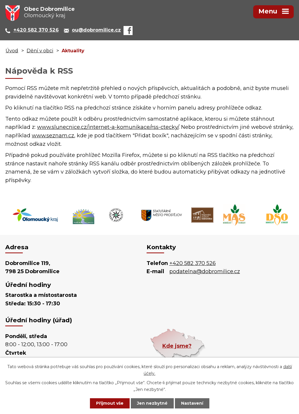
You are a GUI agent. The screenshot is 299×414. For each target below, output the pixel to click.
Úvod (12, 50)
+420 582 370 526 (192, 263)
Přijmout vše (110, 403)
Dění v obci (40, 50)
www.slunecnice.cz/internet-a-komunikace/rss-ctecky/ (108, 127)
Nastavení (192, 403)
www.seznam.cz (53, 135)
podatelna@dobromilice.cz (204, 271)
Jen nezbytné (152, 403)
